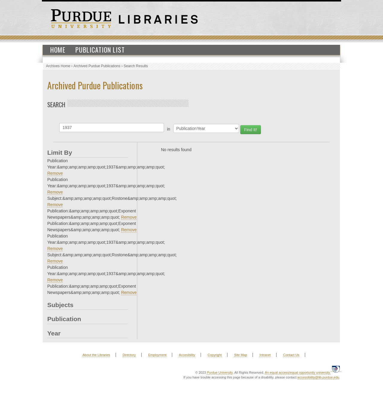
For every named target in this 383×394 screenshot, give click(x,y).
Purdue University (219, 372)
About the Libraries (96, 355)
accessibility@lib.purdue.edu (318, 377)
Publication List (100, 49)
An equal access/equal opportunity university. (298, 372)
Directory (129, 355)
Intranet (264, 355)
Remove (55, 173)
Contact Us (291, 355)
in (168, 129)
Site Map (240, 355)
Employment (157, 355)
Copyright (215, 355)
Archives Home (58, 66)
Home (58, 49)
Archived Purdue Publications (97, 66)
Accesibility (187, 355)
